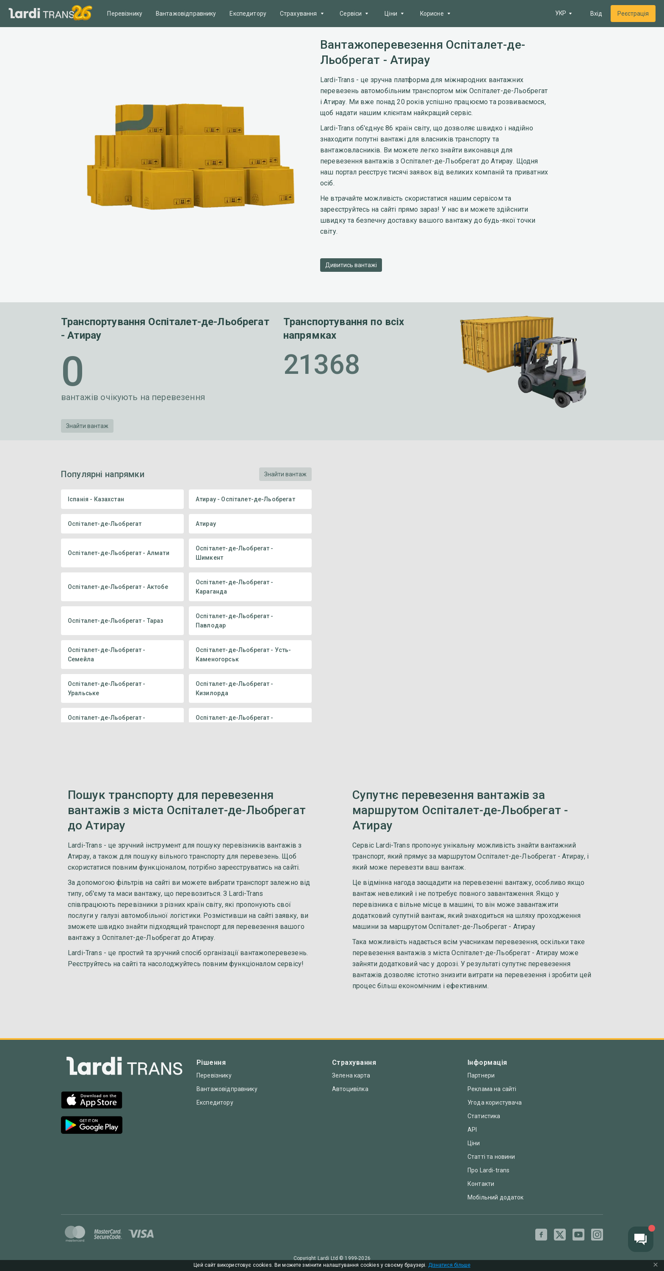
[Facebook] (541, 1235)
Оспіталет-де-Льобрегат (122, 523)
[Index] (124, 1068)
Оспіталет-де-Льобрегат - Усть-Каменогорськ (250, 655)
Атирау (250, 523)
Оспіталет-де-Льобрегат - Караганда (250, 587)
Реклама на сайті (492, 1089)
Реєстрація (633, 13)
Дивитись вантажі (351, 265)
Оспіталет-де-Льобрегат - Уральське (122, 688)
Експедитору (248, 13)
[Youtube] (578, 1235)
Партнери (481, 1075)
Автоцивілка (350, 1089)
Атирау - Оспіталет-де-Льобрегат (250, 499)
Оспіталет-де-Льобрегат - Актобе (122, 586)
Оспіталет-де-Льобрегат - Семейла (122, 655)
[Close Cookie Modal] (655, 1265)
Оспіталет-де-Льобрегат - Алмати (122, 553)
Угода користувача (495, 1102)
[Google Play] (91, 1126)
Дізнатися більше (449, 1265)
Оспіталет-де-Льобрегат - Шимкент (250, 553)
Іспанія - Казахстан (122, 499)
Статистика (484, 1116)
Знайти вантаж (87, 426)
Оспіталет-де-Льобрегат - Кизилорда (250, 688)
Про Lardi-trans (488, 1170)
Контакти (481, 1183)
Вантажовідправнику (186, 13)
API (472, 1129)
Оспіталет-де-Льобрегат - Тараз (122, 620)
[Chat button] (640, 1239)
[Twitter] (560, 1235)
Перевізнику (125, 13)
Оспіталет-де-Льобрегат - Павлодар (250, 621)
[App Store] (91, 1101)
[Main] (41, 14)
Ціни (474, 1143)
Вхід (596, 13)
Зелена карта (351, 1075)
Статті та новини (491, 1156)
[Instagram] (597, 1235)
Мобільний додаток (496, 1197)
